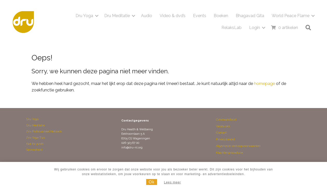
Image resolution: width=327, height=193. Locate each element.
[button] (96, 16)
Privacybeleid (225, 139)
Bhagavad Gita (250, 15)
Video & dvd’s (172, 15)
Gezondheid (34, 150)
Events (199, 15)
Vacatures (223, 126)
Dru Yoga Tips (35, 137)
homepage (264, 83)
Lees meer (172, 182)
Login (254, 27)
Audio (146, 15)
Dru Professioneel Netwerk (44, 131)
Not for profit (34, 144)
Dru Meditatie (117, 15)
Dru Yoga (84, 15)
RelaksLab (231, 27)
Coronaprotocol (226, 119)
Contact (221, 132)
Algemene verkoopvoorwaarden (238, 146)
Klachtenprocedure (229, 152)
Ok (151, 182)
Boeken (221, 15)
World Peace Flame (290, 15)
